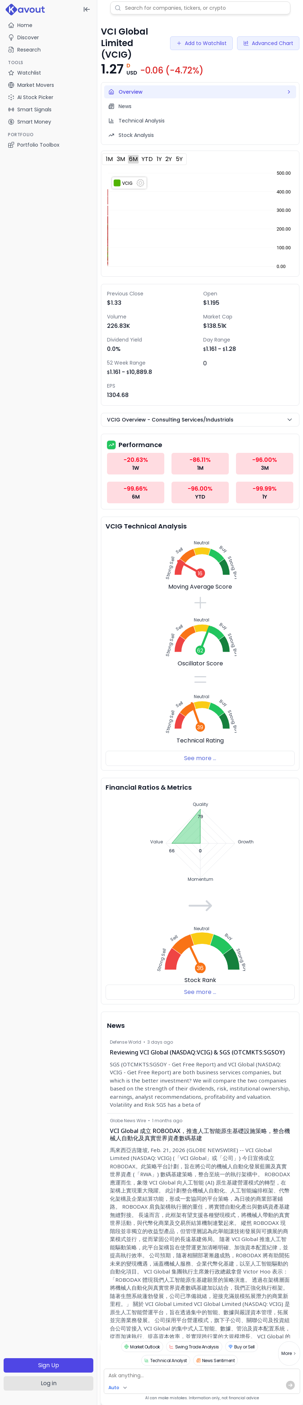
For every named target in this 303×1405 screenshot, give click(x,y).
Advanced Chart (268, 43)
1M (109, 159)
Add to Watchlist (201, 43)
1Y (159, 159)
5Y (179, 159)
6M (133, 159)
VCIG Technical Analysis (146, 526)
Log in (49, 1383)
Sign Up (48, 1365)
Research (24, 49)
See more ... (200, 758)
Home (20, 25)
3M (121, 159)
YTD (147, 159)
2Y (168, 159)
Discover (23, 37)
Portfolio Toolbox (33, 144)
